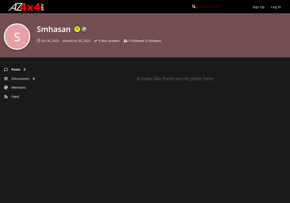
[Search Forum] (218, 6)
